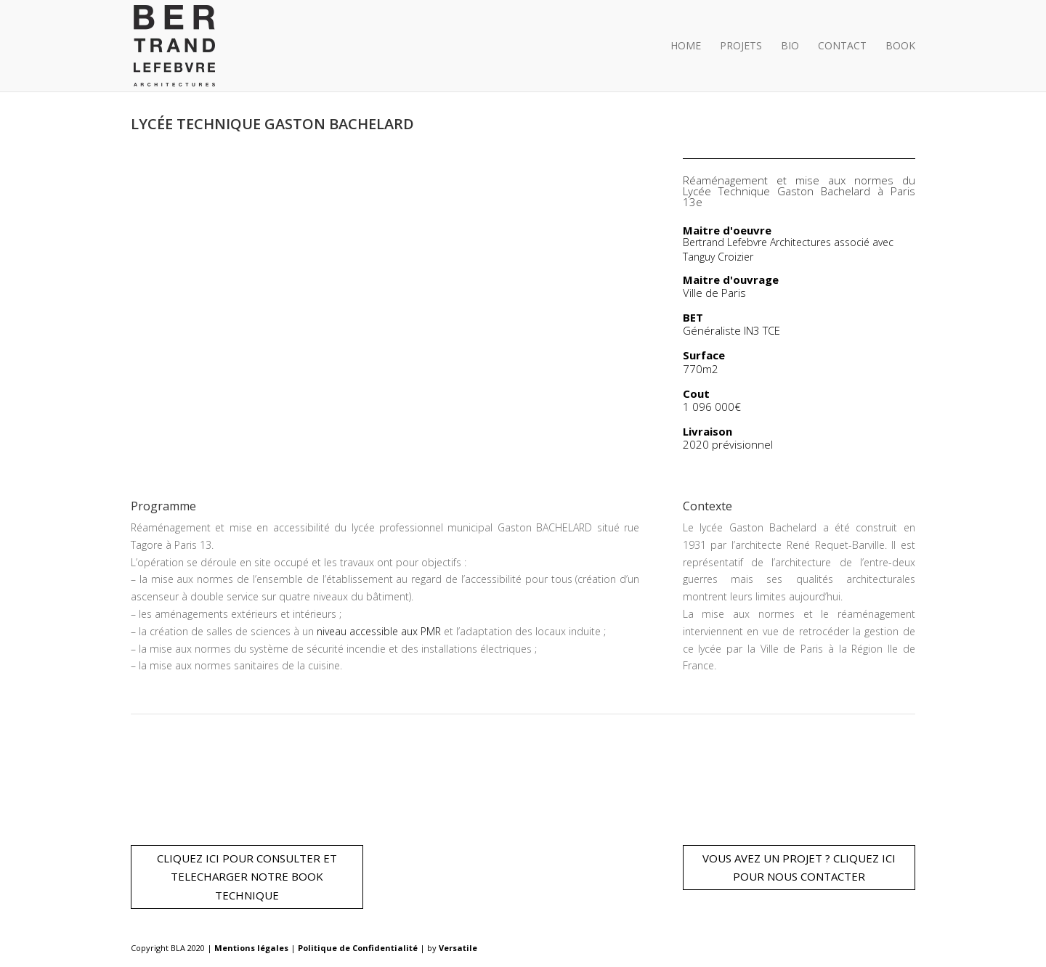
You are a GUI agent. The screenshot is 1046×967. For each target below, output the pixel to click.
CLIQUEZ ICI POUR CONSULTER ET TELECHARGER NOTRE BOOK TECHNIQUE (247, 876)
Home (685, 46)
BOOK (900, 46)
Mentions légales (252, 947)
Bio (790, 46)
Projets (741, 46)
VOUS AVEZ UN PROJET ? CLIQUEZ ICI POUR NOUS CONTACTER (799, 867)
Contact (842, 46)
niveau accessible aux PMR (379, 631)
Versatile (458, 947)
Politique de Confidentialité (359, 947)
